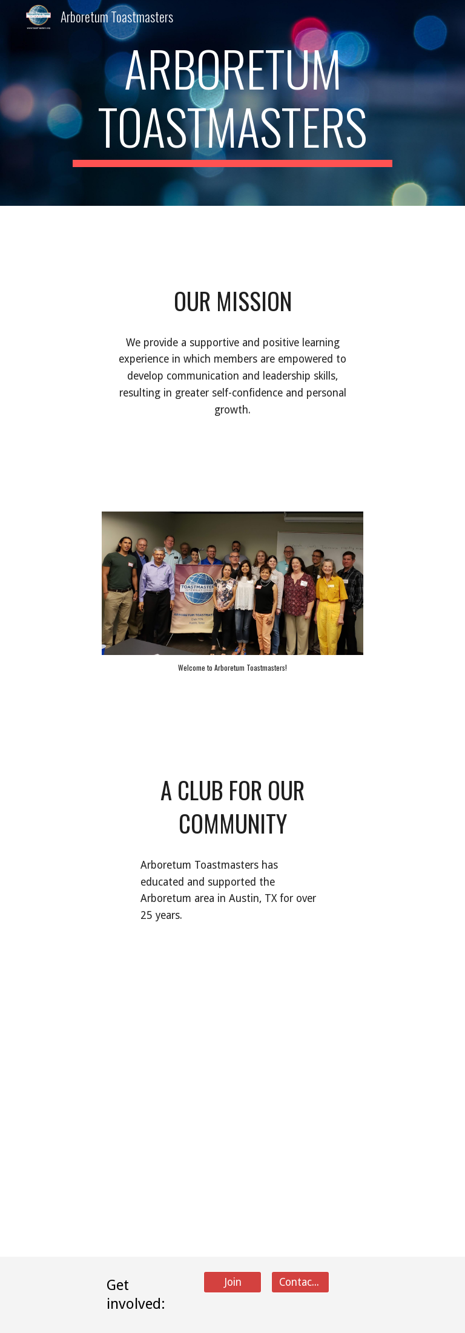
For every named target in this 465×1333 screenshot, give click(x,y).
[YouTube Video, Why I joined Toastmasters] (333, 1016)
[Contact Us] (300, 1282)
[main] (232, 103)
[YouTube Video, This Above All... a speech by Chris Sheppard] (130, 1029)
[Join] (232, 1282)
